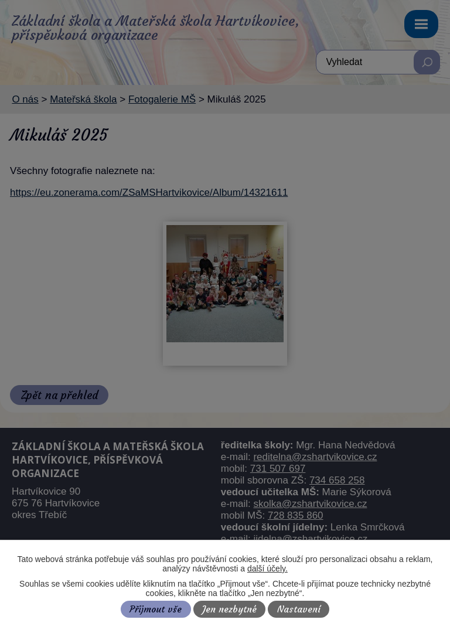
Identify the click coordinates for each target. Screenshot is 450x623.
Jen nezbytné (229, 609)
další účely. (267, 568)
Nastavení (299, 609)
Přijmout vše (155, 609)
